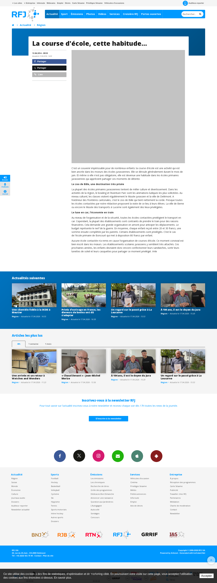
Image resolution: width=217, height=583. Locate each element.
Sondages (95, 513)
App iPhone (137, 456)
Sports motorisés (58, 509)
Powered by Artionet (169, 553)
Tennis (54, 506)
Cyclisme (55, 494)
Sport (64, 14)
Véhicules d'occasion (139, 478)
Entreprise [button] (29, 3)
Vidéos (102, 14)
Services (115, 14)
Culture (14, 494)
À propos (174, 478)
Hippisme (55, 502)
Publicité (174, 490)
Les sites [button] (17, 3)
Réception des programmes (182, 482)
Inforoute (41, 3)
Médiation (174, 502)
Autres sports (57, 517)
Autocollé (95, 509)
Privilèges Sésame (94, 3)
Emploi (60, 3)
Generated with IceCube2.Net (192, 553)
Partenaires (175, 498)
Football (54, 478)
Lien (38, 74)
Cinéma (133, 482)
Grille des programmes (101, 490)
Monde (14, 486)
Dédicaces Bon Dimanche (102, 494)
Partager (40, 61)
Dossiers (15, 502)
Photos (90, 14)
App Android (156, 456)
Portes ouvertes (151, 14)
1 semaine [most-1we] (33, 344)
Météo (133, 490)
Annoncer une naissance (102, 498)
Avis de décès (136, 506)
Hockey (54, 482)
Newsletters (118, 456)
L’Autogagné (96, 506)
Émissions (77, 14)
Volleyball (55, 490)
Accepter (206, 575)
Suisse (14, 482)
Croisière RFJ (130, 14)
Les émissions (97, 478)
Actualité (52, 14)
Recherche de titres (100, 486)
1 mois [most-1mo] (48, 344)
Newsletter (175, 513)
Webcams (51, 3)
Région (41, 25)
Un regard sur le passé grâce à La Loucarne (131, 311)
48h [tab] (18, 344)
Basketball (55, 486)
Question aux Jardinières (102, 502)
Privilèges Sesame (138, 486)
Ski (52, 498)
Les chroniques (98, 482)
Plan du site (48, 556)
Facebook (60, 456)
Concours (95, 517)
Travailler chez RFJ (178, 494)
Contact (173, 509)
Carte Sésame (78, 3)
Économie (16, 490)
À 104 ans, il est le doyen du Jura (180, 309)
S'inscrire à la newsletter (108, 418)
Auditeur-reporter (193, 3)
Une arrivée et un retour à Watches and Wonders (28, 377)
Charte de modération (180, 506)
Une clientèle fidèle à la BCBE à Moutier (31, 311)
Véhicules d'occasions (114, 3)
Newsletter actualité (20, 509)
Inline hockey (57, 513)
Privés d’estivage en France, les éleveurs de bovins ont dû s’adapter (81, 312)
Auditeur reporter (19, 506)
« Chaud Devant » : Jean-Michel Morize (81, 377)
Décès (67, 3)
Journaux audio (18, 498)
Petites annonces (138, 494)
